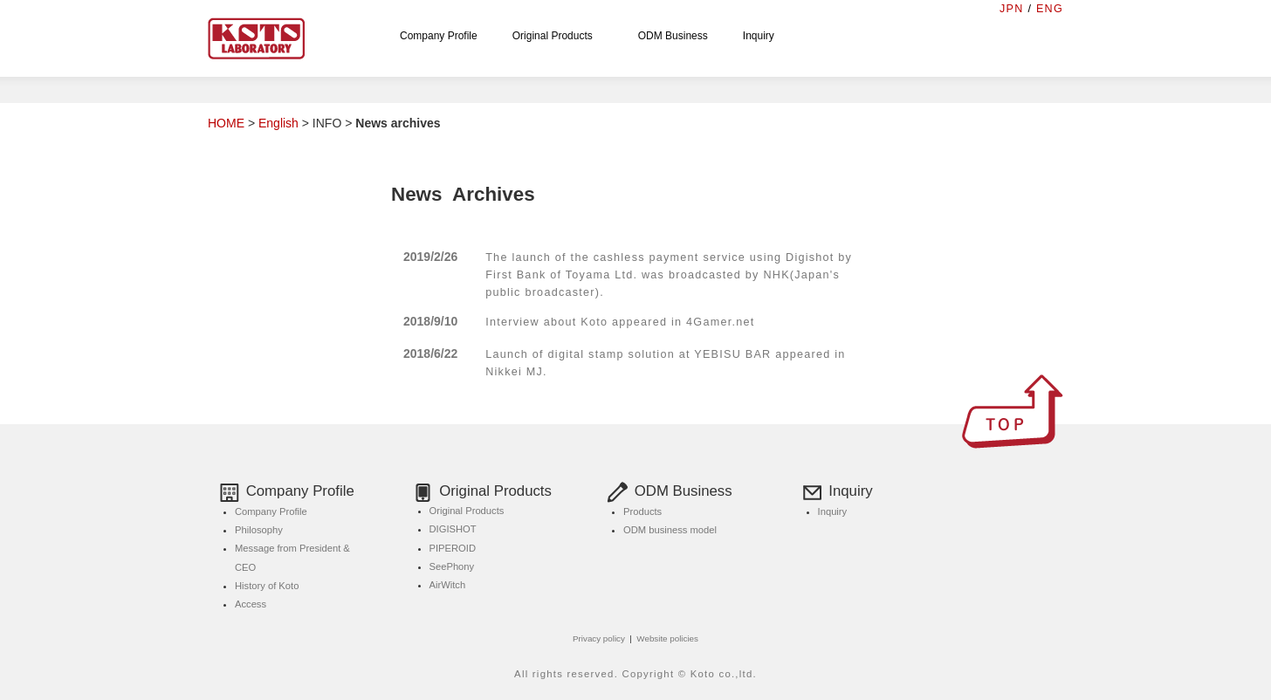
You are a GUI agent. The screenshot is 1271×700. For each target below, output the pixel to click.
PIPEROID (452, 548)
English (278, 123)
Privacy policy (599, 638)
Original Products (557, 36)
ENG (1049, 9)
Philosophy (259, 530)
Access (250, 604)
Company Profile (438, 36)
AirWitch (447, 585)
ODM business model (670, 530)
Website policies (667, 638)
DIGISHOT (453, 529)
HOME (226, 123)
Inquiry (758, 36)
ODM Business (673, 36)
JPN (1012, 9)
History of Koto (267, 585)
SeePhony (452, 566)
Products (642, 511)
